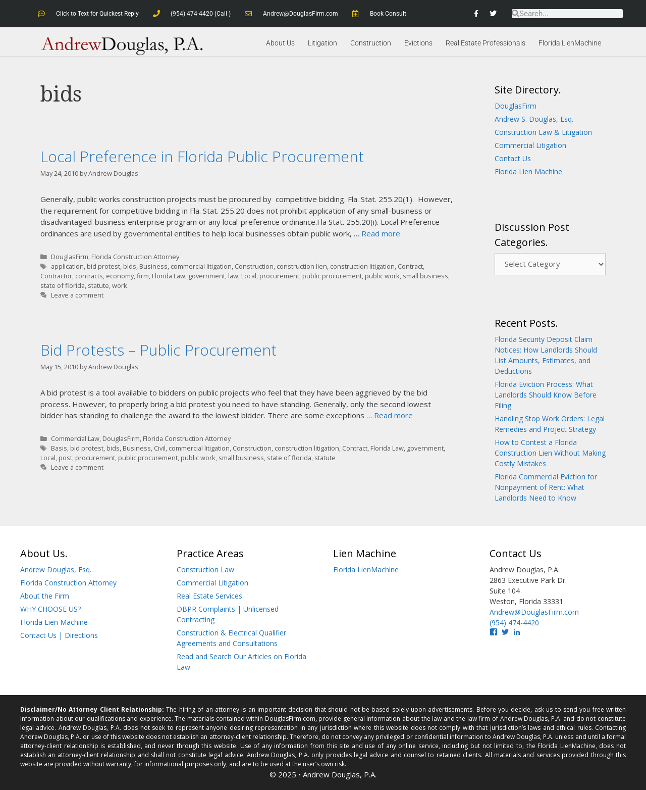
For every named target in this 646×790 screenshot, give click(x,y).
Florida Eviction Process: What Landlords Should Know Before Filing (546, 394)
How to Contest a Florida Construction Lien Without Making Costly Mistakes (550, 452)
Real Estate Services (209, 596)
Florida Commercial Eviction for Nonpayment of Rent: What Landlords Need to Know (546, 487)
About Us (280, 43)
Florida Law (168, 275)
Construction (370, 43)
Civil (160, 448)
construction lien (302, 266)
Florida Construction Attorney (135, 256)
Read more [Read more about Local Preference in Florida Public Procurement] (380, 233)
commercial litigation (201, 266)
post (65, 457)
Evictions (418, 43)
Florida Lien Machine (528, 171)
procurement (279, 275)
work (119, 285)
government (206, 275)
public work (382, 275)
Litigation (322, 43)
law (233, 275)
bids (129, 266)
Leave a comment (77, 295)
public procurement (332, 275)
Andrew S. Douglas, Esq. (534, 119)
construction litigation (362, 266)
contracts (89, 275)
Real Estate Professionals (485, 43)
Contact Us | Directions (59, 635)
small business (425, 275)
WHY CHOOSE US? (50, 609)
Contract (410, 266)
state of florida (62, 285)
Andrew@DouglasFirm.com (534, 612)
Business (153, 266)
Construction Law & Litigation (543, 132)
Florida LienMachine (570, 43)
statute (98, 285)
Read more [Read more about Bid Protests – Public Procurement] (393, 415)
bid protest (103, 266)
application (67, 266)
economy (120, 275)
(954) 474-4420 (514, 622)
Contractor (56, 275)
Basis (59, 448)
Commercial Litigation (530, 145)
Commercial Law (75, 438)
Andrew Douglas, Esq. (55, 569)
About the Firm (44, 596)
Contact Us (513, 158)
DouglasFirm (69, 256)
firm (143, 275)
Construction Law (205, 569)
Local (248, 275)
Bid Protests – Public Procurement (158, 349)
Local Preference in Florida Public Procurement (202, 156)
